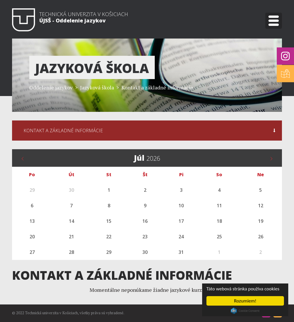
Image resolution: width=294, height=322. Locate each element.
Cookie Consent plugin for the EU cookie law (245, 311)
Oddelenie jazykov (51, 87)
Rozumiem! (245, 301)
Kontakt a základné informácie (157, 87)
